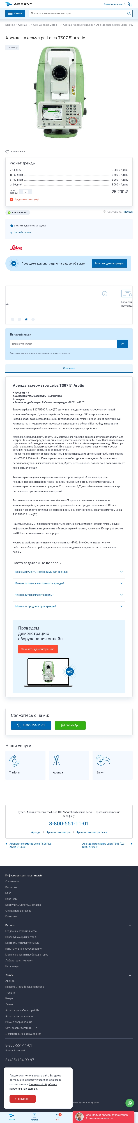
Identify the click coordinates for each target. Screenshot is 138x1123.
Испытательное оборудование (23, 948)
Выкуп (9, 998)
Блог (8, 893)
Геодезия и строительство (21, 931)
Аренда (22, 24)
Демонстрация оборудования (23, 1033)
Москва (128, 211)
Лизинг (9, 1004)
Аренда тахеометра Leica (78, 24)
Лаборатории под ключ (19, 960)
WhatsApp (70, 725)
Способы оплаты (22, 232)
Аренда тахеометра (45, 24)
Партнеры (11, 898)
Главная (10, 24)
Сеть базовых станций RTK (21, 1027)
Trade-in (10, 992)
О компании (12, 881)
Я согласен (22, 1098)
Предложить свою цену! (27, 199)
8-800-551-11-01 (31, 725)
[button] (12, 319)
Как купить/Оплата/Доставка (23, 904)
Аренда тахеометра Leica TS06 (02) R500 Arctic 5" (103, 845)
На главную (12, 966)
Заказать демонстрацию (109, 263)
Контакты (11, 916)
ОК (122, 344)
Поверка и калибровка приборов (24, 986)
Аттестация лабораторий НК (22, 1010)
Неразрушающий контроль (21, 937)
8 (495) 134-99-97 (19, 1060)
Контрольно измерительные (22, 942)
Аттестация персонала (19, 1016)
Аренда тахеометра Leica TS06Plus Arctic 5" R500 (30, 845)
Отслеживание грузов (18, 910)
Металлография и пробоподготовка (26, 954)
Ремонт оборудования (18, 1022)
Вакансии (11, 887)
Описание (69, 368)
